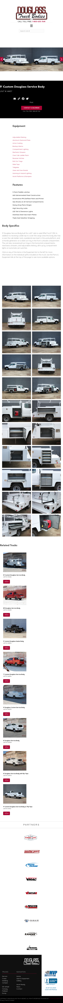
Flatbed (4, 991)
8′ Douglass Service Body (11, 740)
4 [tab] (20, 70)
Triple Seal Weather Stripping (24, 218)
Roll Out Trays (17, 161)
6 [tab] (23, 70)
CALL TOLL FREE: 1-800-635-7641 (31, 111)
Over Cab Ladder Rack (21, 155)
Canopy (5, 989)
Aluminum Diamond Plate (21, 140)
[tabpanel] (16, 59)
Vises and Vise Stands (20, 170)
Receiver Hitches (18, 158)
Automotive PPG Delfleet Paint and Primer (28, 199)
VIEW (7, 582)
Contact (19, 989)
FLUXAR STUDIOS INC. (55, 998)
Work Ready (20, 984)
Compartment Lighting (20, 149)
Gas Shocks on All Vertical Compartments (28, 202)
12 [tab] (32, 70)
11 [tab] (30, 70)
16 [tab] (38, 70)
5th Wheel (5, 987)
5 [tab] (21, 70)
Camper (5, 983)
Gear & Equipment (22, 978)
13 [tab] (33, 70)
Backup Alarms (18, 146)
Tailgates (16, 167)
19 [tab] (42, 70)
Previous (1, 59)
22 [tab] (47, 70)
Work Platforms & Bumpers (22, 176)
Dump (4, 993)
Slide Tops (16, 164)
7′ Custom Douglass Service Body (14, 674)
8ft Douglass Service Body (11, 608)
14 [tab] (35, 70)
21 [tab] (45, 70)
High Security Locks (20, 208)
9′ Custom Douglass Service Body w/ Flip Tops (17, 806)
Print (31, 102)
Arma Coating (17, 143)
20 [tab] (44, 70)
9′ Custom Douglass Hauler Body (13, 641)
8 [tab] (26, 70)
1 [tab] (16, 70)
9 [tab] (27, 70)
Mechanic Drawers (19, 152)
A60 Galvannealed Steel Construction (26, 195)
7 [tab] (24, 70)
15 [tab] (36, 70)
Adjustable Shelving (19, 137)
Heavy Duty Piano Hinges (22, 205)
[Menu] (31, 26)
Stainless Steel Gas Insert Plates (25, 215)
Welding (5, 981)
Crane (4, 978)
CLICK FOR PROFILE (51, 989)
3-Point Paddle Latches (21, 192)
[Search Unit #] (31, 31)
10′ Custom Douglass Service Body (14, 575)
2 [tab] (17, 70)
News (18, 987)
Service (4, 976)
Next (61, 59)
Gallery (18, 981)
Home (18, 976)
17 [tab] (39, 70)
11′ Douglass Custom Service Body (14, 707)
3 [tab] (19, 70)
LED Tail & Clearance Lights (23, 211)
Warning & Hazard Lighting (22, 173)
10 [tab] (29, 70)
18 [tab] (41, 70)
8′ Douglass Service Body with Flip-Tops (15, 773)
